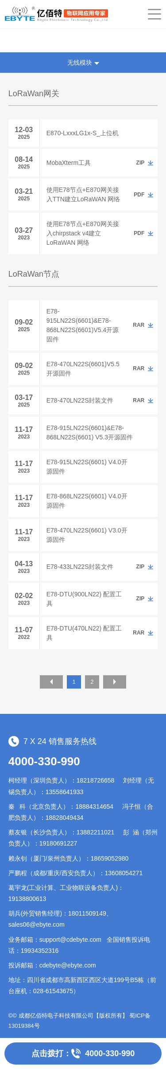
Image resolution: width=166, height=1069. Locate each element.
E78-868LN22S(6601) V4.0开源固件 (86, 501)
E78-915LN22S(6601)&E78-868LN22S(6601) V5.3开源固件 (89, 432)
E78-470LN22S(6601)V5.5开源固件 (83, 368)
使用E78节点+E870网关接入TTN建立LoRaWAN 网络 (83, 194)
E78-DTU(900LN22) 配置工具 (84, 599)
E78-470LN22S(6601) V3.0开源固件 (86, 535)
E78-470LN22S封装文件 (80, 400)
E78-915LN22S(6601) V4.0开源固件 (86, 466)
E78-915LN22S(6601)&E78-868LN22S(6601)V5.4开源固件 (82, 325)
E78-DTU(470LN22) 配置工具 (84, 633)
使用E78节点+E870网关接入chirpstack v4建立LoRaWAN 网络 (82, 233)
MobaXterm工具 (68, 162)
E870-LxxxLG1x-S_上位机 (82, 133)
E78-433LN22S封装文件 (80, 566)
